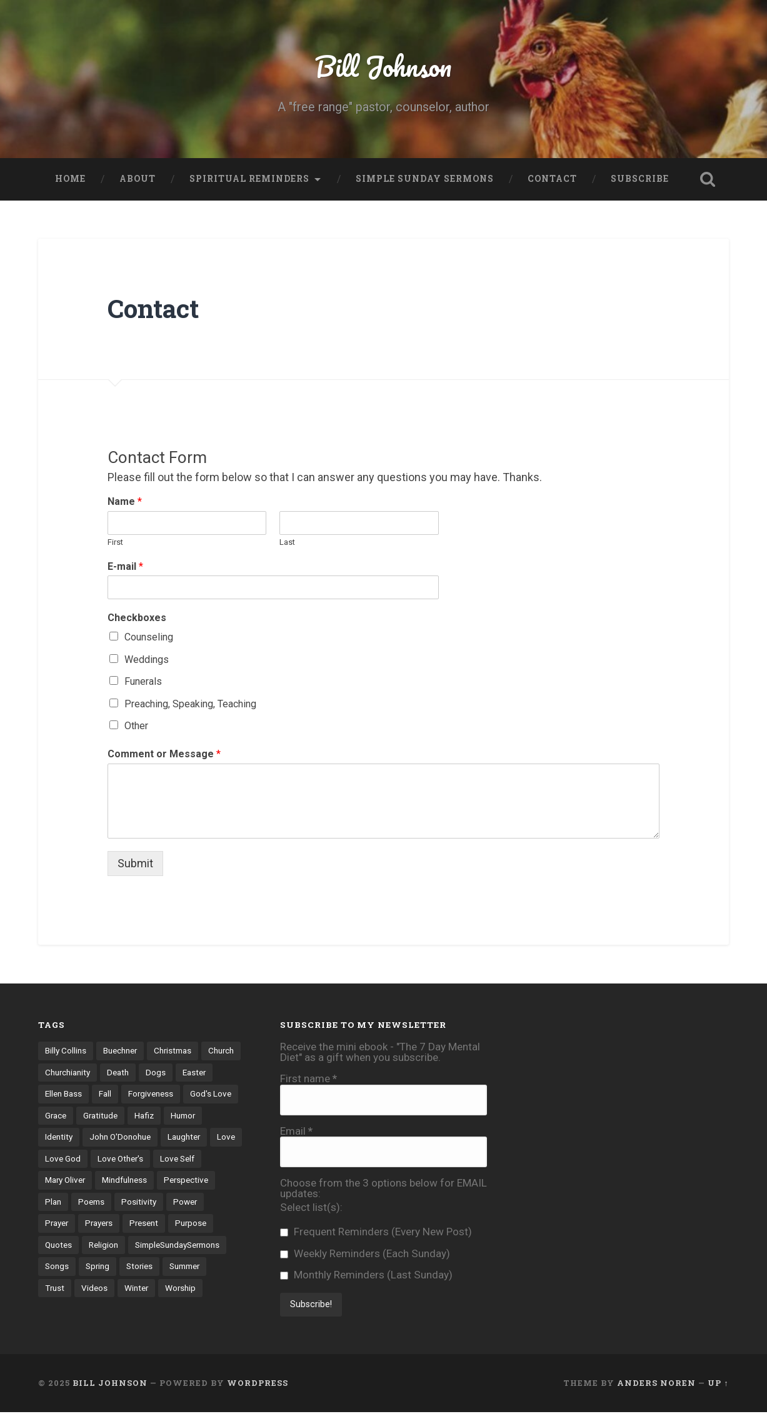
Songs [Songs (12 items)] (159, 1267)
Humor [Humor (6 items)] (57, 1137)
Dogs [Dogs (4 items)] (199, 1072)
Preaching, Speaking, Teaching (190, 704)
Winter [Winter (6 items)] (57, 1310)
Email (296, 1131)
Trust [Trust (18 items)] (146, 1289)
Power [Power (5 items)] (57, 1224)
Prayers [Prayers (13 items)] (142, 1224)
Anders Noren (656, 1390)
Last (287, 542)
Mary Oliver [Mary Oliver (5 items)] (117, 1180)
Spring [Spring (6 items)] (200, 1267)
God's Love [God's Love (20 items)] (65, 1115)
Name (125, 501)
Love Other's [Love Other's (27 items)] (206, 1159)
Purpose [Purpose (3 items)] (61, 1245)
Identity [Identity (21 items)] (100, 1137)
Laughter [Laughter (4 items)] (61, 1159)
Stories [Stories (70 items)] (58, 1289)
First (115, 542)
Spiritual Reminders (249, 178)
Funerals (143, 681)
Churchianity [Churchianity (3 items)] (111, 1072)
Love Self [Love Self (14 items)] (62, 1180)
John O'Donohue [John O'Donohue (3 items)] (162, 1137)
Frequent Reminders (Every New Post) (376, 1232)
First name (308, 1078)
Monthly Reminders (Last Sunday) (366, 1275)
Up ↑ (718, 1390)
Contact (552, 178)
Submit (135, 863)
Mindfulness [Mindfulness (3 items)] (177, 1180)
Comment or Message (164, 754)
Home (70, 178)
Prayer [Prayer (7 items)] (98, 1224)
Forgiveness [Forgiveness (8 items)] (191, 1094)
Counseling (148, 637)
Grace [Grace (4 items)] (114, 1115)
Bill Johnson (383, 66)
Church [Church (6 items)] (58, 1072)
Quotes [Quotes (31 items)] (107, 1245)
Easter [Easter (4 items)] (57, 1094)
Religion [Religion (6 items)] (153, 1245)
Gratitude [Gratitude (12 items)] (159, 1115)
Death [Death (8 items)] (162, 1072)
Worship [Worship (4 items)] (102, 1310)
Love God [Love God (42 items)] (148, 1159)
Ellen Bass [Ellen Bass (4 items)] (104, 1094)
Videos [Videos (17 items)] (186, 1289)
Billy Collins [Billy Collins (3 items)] (65, 1050)
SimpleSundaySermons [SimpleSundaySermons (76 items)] (87, 1267)
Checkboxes (137, 618)
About (137, 178)
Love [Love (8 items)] (104, 1159)
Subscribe (640, 178)
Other (136, 726)
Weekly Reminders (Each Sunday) (365, 1253)
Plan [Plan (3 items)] (115, 1202)
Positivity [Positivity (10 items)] (200, 1202)
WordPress (257, 1390)
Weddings (146, 659)
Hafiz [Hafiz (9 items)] (203, 1115)
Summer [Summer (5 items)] (104, 1289)
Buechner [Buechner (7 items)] (120, 1050)
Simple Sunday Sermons (425, 178)
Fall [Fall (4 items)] (145, 1094)
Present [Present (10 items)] (188, 1224)
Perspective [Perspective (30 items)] (67, 1202)
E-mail (125, 566)
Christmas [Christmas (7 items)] (173, 1050)
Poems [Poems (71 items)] (153, 1202)
